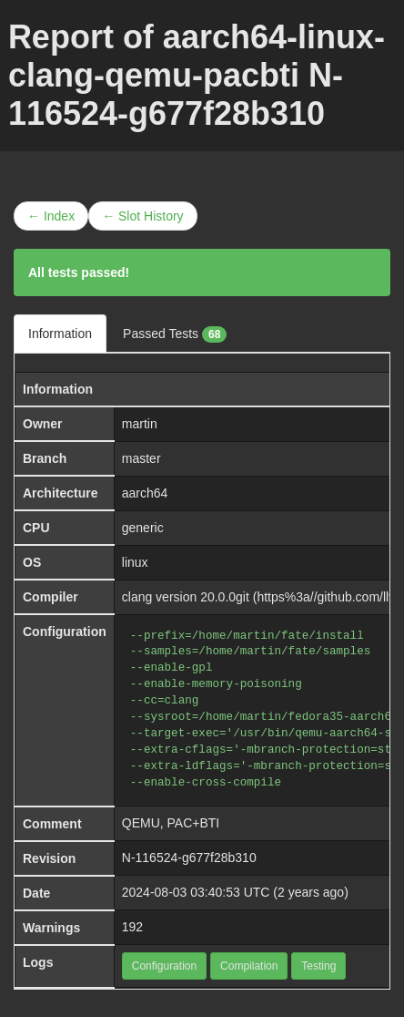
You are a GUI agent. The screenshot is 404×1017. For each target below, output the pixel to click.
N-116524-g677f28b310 (189, 857)
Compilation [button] (249, 966)
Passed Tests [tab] (175, 334)
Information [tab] (60, 333)
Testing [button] (318, 966)
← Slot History (142, 216)
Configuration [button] (164, 966)
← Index (51, 216)
